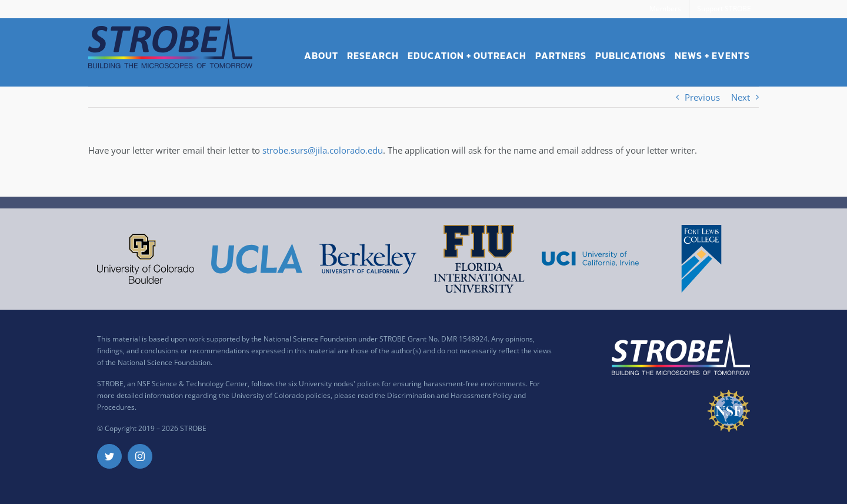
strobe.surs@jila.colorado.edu (322, 150)
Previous (702, 97)
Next (740, 97)
